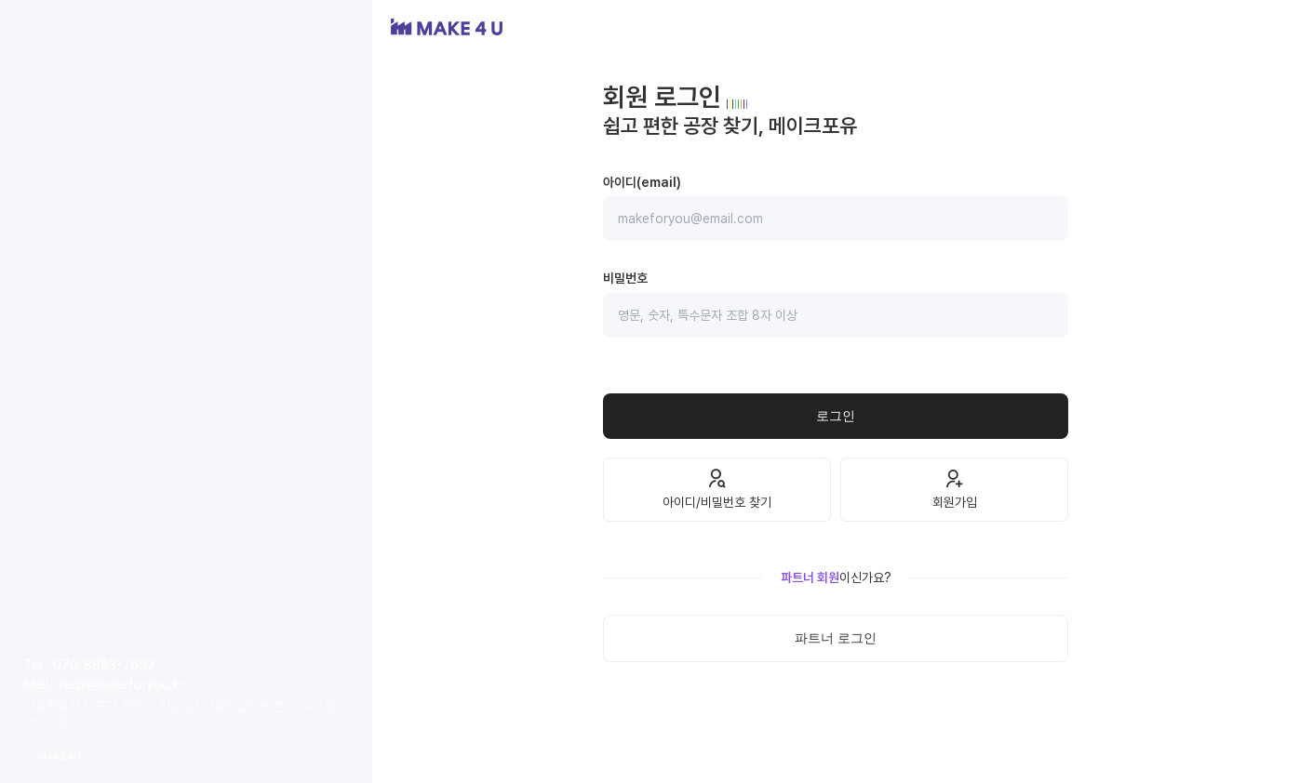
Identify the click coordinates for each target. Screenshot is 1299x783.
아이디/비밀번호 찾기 (717, 489)
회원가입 (954, 489)
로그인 (835, 415)
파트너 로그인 (836, 637)
